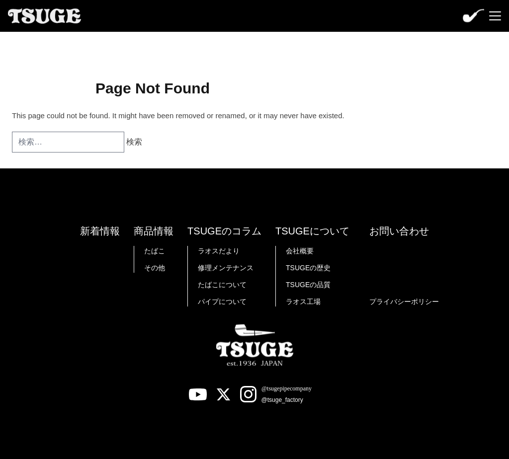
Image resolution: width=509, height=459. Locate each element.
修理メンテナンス (226, 268)
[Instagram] (280, 394)
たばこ (154, 251)
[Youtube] (198, 394)
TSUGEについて (312, 231)
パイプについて (222, 302)
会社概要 (300, 251)
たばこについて (222, 285)
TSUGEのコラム (224, 231)
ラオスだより (219, 251)
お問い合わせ (399, 231)
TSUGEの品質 (308, 285)
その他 (154, 268)
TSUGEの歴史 (308, 268)
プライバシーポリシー (404, 302)
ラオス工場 (303, 302)
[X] (223, 394)
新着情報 (100, 231)
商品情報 (153, 231)
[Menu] (495, 15)
